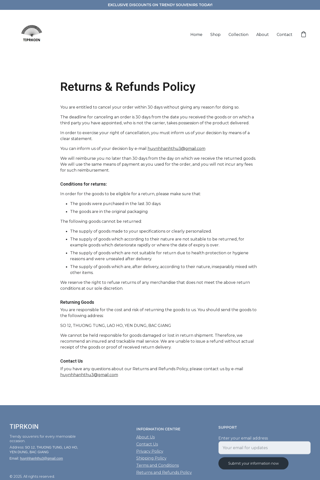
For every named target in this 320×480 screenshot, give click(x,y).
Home (196, 34)
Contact (284, 34)
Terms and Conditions (157, 468)
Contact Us (147, 447)
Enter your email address (243, 440)
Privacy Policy (149, 454)
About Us (145, 440)
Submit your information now (253, 466)
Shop (215, 34)
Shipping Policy (151, 461)
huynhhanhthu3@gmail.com (176, 149)
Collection (238, 34)
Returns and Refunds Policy (164, 475)
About (262, 34)
